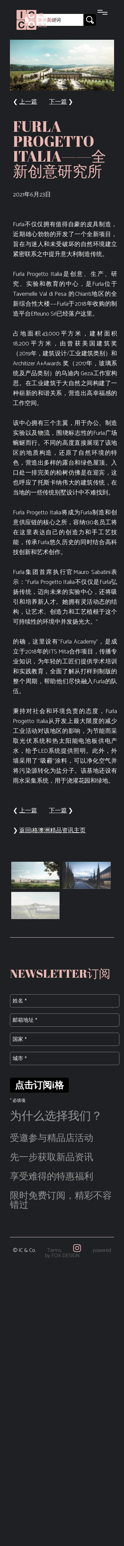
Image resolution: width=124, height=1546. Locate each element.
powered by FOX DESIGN (78, 1253)
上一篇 (28, 102)
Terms (54, 1250)
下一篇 (58, 102)
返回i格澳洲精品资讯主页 (52, 831)
